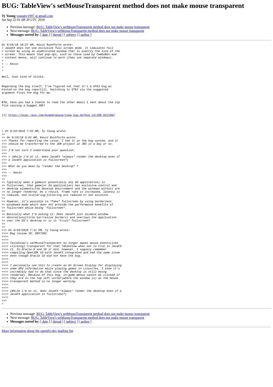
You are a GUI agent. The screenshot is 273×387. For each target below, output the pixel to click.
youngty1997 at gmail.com (34, 16)
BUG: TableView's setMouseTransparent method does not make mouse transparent (93, 27)
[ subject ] (71, 34)
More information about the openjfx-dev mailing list (37, 383)
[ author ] (85, 34)
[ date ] (45, 34)
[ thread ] (57, 34)
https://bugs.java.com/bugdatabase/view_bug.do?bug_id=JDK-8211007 (61, 129)
